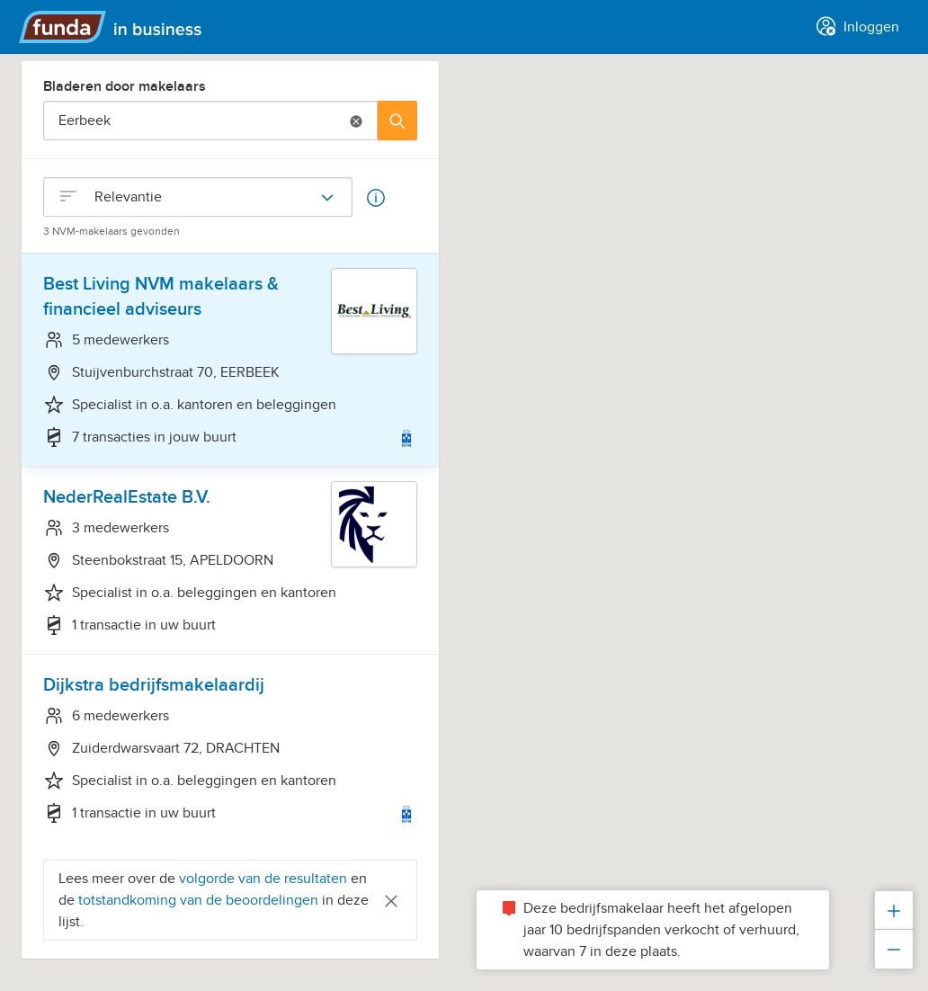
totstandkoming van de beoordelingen (200, 900)
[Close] (391, 899)
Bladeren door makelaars (124, 86)
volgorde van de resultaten (263, 879)
